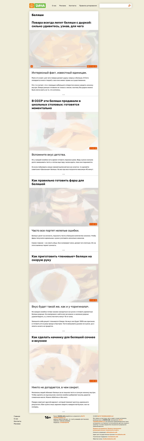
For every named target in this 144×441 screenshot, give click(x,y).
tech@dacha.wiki (113, 436)
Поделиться (93, 66)
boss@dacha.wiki (120, 434)
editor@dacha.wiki (111, 432)
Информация (95, 66)
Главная (17, 416)
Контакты (72, 6)
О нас (54, 6)
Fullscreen (90, 66)
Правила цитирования (88, 6)
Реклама (62, 6)
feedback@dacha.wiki (109, 439)
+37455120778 (64, 422)
